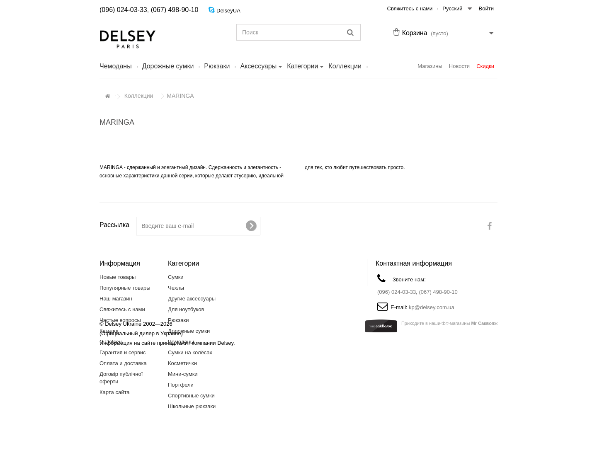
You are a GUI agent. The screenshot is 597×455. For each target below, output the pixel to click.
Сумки (176, 277)
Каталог (109, 331)
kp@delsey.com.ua (431, 307)
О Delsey (110, 342)
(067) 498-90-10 (175, 9)
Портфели (181, 385)
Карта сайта (114, 392)
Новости (459, 66)
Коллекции (344, 66)
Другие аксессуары (192, 298)
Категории (302, 66)
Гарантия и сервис (123, 352)
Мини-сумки (183, 374)
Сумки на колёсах (190, 352)
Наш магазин (116, 298)
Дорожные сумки (168, 66)
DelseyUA (228, 10)
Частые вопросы (120, 320)
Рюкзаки (217, 66)
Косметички (182, 363)
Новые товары (118, 277)
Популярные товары (125, 288)
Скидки (485, 66)
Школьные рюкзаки (192, 406)
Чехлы (176, 288)
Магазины (429, 66)
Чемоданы (116, 66)
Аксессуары (258, 66)
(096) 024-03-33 (123, 9)
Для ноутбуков (186, 309)
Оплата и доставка (123, 363)
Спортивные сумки (191, 395)
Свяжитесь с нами (410, 8)
